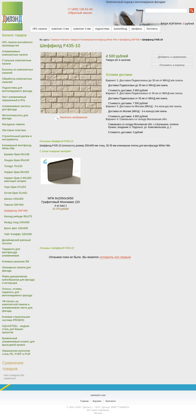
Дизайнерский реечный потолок (16, 241)
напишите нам (97, 395)
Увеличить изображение (73, 117)
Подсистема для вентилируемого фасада (17, 89)
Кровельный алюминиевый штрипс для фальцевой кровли (18, 341)
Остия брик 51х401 (15, 192)
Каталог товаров (70, 39)
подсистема (102, 28)
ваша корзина (171, 23)
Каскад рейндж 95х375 (18, 216)
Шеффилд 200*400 (16, 210)
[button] (172, 57)
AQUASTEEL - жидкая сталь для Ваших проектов (15, 329)
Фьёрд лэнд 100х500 (16, 222)
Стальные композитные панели (16, 62)
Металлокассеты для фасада (15, 117)
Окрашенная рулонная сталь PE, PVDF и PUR (16, 352)
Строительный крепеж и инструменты (17, 138)
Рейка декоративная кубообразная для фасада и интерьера (18, 279)
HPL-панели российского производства (17, 44)
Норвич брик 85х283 (16, 172)
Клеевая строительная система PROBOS (16, 318)
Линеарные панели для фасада (16, 269)
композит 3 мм (60, 28)
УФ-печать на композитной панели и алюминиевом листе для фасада (17, 306)
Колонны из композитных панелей (17, 71)
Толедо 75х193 (13, 166)
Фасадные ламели (13, 124)
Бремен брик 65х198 (16, 154)
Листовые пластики (14, 130)
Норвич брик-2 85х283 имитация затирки (17, 179)
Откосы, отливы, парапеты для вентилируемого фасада (17, 292)
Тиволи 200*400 (13, 204)
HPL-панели (40, 28)
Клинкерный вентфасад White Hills (16, 147)
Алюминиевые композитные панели (15, 53)
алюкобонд (120, 28)
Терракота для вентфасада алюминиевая (11, 252)
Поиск (139, 10)
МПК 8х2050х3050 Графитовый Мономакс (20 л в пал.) (60, 201)
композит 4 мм (82, 28)
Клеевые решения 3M (15, 261)
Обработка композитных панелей (17, 80)
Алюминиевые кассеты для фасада (16, 108)
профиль (136, 28)
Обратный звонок (80, 12)
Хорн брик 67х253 (15, 186)
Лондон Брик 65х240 (16, 160)
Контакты (152, 28)
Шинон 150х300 (13, 198)
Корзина (97, 401)
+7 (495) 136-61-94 (80, 9)
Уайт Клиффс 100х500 (18, 234)
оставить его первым (115, 257)
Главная (84, 401)
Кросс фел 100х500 (16, 228)
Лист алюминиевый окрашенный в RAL (14, 98)
